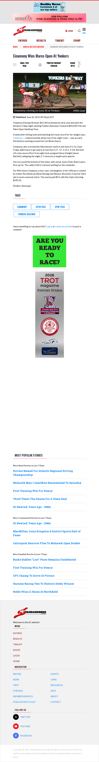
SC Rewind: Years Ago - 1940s (32, 507)
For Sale (18, 690)
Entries (22, 40)
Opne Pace (60, 207)
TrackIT (59, 40)
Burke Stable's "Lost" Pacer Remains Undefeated (44, 559)
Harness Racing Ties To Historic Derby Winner (43, 583)
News (15, 46)
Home (16, 661)
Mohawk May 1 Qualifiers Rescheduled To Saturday (47, 483)
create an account (63, 226)
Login (70, 30)
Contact (56, 702)
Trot (16, 685)
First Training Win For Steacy (33, 491)
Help (53, 690)
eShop (77, 40)
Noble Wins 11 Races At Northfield (35, 591)
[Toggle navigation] (84, 31)
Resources (57, 685)
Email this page (24, 64)
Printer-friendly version (54, 64)
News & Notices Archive (33, 46)
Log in (49, 226)
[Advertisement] (49, 405)
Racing (17, 674)
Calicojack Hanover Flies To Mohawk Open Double (46, 543)
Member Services (23, 696)
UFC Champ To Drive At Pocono (33, 575)
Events (55, 674)
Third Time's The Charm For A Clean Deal (40, 499)
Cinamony (17, 138)
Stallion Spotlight (24, 702)
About (54, 696)
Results (41, 40)
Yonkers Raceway (26, 214)
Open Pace (41, 207)
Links (54, 679)
